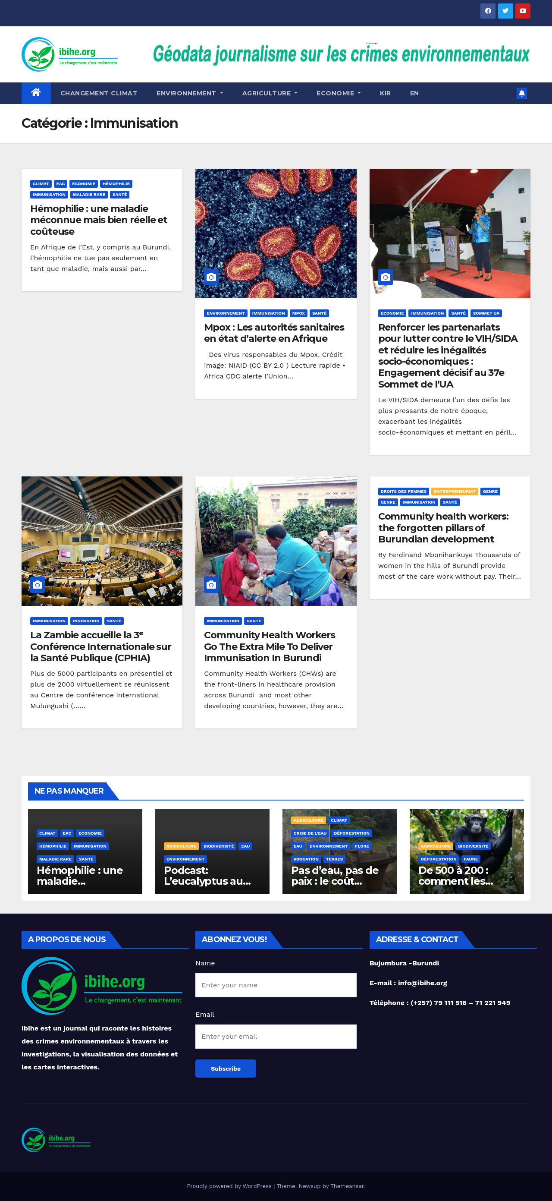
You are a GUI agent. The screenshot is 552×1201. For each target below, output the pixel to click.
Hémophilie (116, 183)
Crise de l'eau (310, 833)
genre (388, 502)
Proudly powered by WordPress (230, 1186)
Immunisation (49, 194)
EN (414, 93)
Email (204, 1014)
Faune (471, 859)
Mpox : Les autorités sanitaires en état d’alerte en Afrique (274, 333)
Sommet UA (486, 313)
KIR (385, 93)
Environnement (190, 93)
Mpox (298, 313)
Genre (490, 491)
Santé (120, 194)
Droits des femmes (404, 491)
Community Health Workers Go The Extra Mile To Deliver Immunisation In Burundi (269, 646)
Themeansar (347, 1186)
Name (205, 963)
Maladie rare (89, 194)
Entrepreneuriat (455, 491)
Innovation (86, 620)
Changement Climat (99, 93)
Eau (245, 846)
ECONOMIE (339, 93)
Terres (334, 859)
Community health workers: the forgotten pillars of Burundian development (443, 528)
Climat (41, 183)
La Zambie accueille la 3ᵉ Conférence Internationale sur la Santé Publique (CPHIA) (100, 646)
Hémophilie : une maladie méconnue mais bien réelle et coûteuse (98, 220)
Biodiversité (219, 846)
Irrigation (306, 859)
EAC (60, 183)
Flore (362, 846)
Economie (83, 183)
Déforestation (352, 833)
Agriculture (270, 93)
